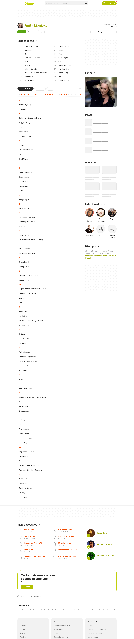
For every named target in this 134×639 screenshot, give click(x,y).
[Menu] (20, 3)
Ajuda (90, 626)
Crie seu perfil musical (62, 626)
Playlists (23, 637)
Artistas (23, 629)
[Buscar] (86, 3)
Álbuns (22, 633)
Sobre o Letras (93, 637)
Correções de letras (61, 637)
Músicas (23, 626)
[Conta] (114, 3)
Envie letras (58, 633)
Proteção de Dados (95, 633)
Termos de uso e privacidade (98, 629)
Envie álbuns (58, 629)
